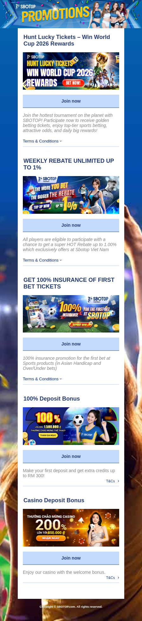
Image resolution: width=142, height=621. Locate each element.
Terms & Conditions (42, 141)
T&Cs (112, 480)
